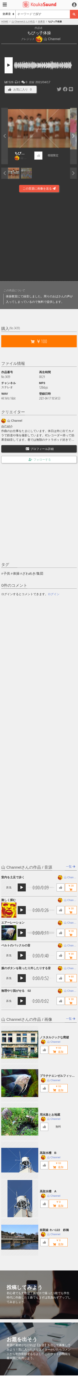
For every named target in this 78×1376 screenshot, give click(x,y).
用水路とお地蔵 (50, 1114)
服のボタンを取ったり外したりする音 (26, 968)
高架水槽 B (48, 1153)
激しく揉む (8, 900)
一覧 (70, 866)
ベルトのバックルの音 (15, 945)
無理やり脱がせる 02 (16, 990)
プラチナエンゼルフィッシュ (57, 1076)
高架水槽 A (48, 1191)
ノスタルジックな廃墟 (54, 1037)
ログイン (53, 594)
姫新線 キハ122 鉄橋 (54, 1230)
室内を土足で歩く (13, 877)
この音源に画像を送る (39, 188)
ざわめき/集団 (32, 573)
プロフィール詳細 (40, 449)
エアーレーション (13, 922)
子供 (6, 573)
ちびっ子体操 (20, 153)
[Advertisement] (39, 237)
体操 (16, 573)
